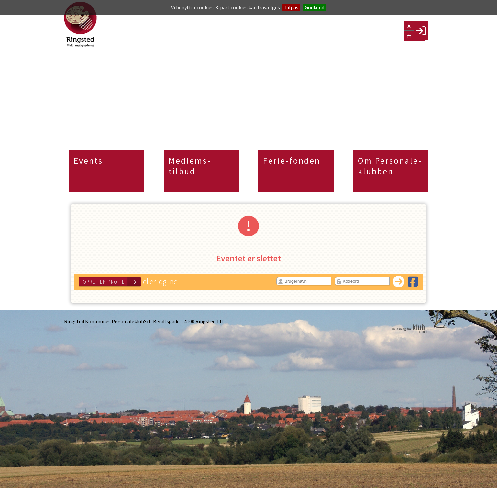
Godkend (314, 7)
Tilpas (291, 7)
